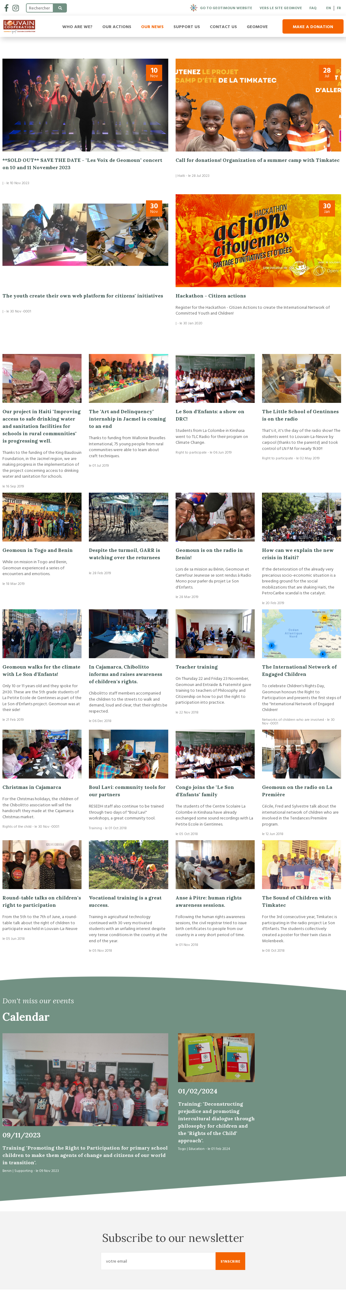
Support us (186, 26)
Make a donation (313, 26)
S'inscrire (230, 1266)
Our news (152, 26)
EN (328, 7)
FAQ (312, 7)
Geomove (257, 26)
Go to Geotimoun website (221, 8)
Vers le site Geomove (281, 7)
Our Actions (116, 26)
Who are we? (77, 26)
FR (339, 7)
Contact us (223, 26)
